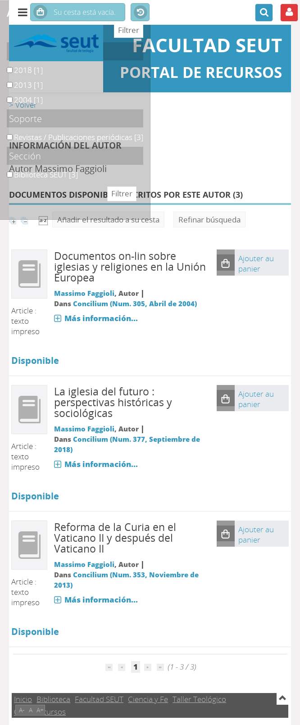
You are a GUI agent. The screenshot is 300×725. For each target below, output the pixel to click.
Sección (25, 156)
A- (22, 710)
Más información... (101, 318)
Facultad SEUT (99, 699)
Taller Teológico (199, 699)
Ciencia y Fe (148, 699)
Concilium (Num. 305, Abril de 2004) (135, 303)
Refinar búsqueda (209, 219)
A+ (40, 710)
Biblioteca (53, 699)
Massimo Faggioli (84, 293)
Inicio (23, 699)
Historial (140, 13)
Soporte (25, 118)
